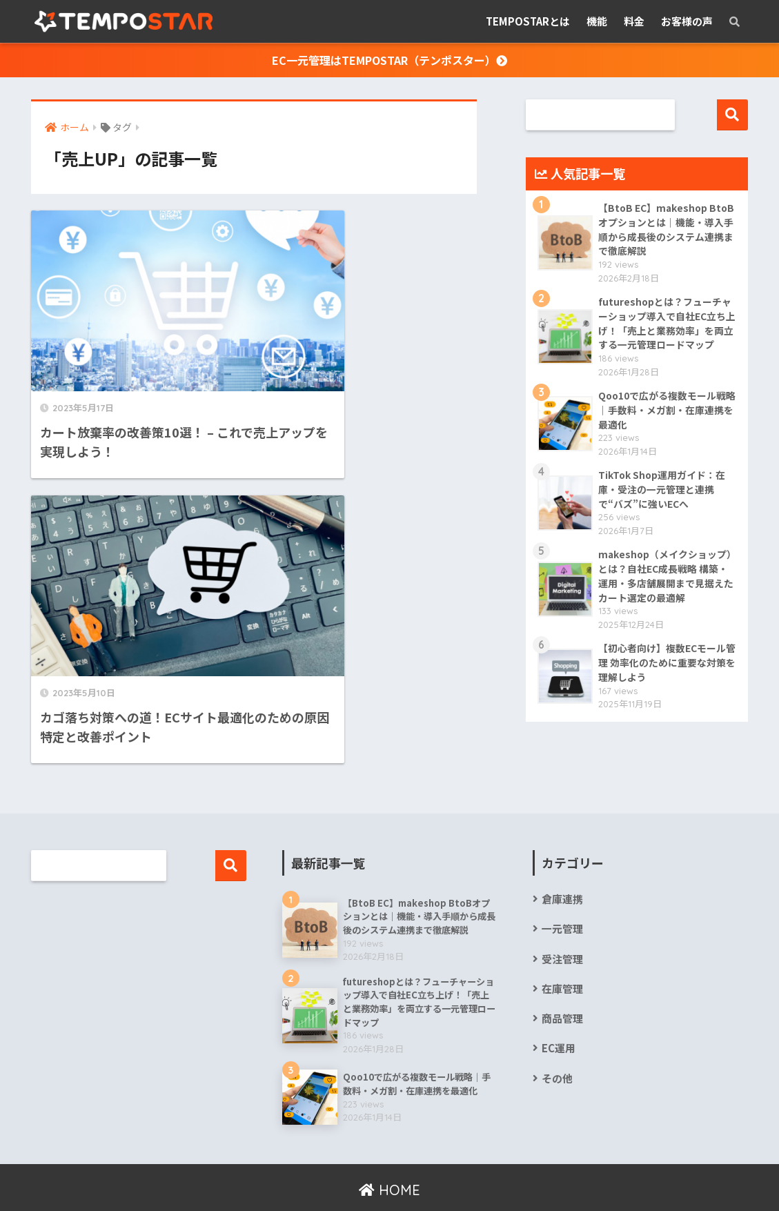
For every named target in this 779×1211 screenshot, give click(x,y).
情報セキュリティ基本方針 (410, 1175)
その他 (557, 1034)
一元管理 (562, 885)
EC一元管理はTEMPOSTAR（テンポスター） (389, 60)
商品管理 (562, 975)
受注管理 (562, 915)
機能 (596, 21)
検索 (732, 114)
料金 (634, 21)
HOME (389, 1147)
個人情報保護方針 (296, 1175)
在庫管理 (562, 945)
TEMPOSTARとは (528, 21)
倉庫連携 (562, 856)
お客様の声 (687, 21)
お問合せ (503, 1175)
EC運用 (558, 1005)
